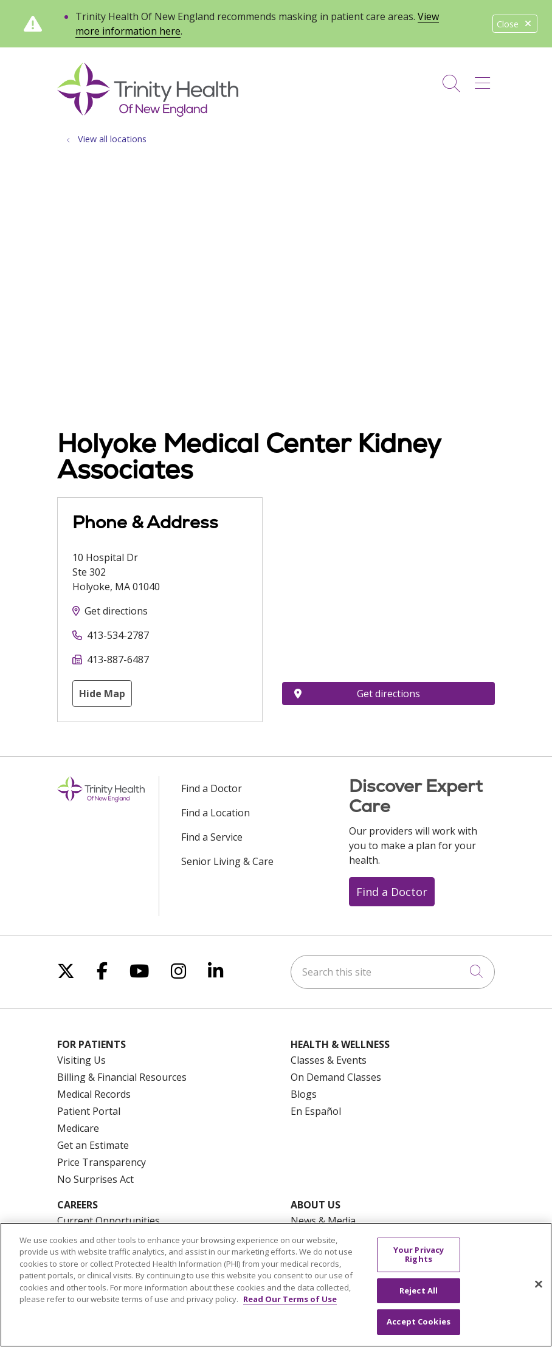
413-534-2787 (118, 635)
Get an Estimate (93, 1145)
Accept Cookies (418, 1321)
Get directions (116, 611)
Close (515, 24)
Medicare (78, 1128)
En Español (316, 1111)
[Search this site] (393, 972)
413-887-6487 (118, 659)
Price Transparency (101, 1162)
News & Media (323, 1220)
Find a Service (212, 837)
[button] (485, 79)
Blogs (304, 1094)
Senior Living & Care (227, 861)
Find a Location (215, 812)
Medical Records (94, 1094)
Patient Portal (88, 1111)
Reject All (418, 1290)
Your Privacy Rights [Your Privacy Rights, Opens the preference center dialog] (418, 1254)
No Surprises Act (95, 1179)
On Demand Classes (336, 1077)
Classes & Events (329, 1060)
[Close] (538, 1284)
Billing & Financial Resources (122, 1077)
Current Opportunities (108, 1220)
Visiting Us (81, 1060)
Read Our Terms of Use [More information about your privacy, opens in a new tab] (290, 1299)
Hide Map (102, 693)
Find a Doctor (211, 788)
